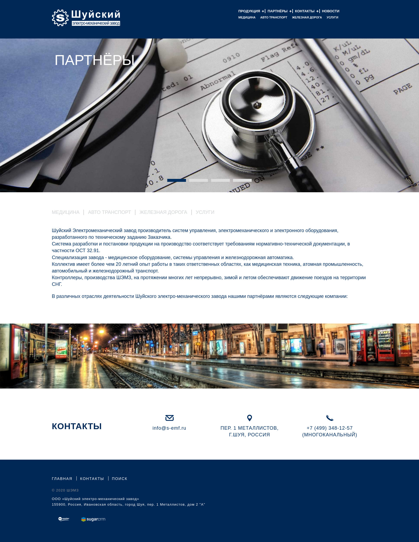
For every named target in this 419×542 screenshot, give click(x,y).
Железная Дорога (163, 212)
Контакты (305, 11)
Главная (62, 478)
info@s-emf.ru (169, 428)
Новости (330, 11)
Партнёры (277, 11)
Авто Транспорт (273, 17)
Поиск (119, 478)
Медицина (246, 17)
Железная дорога (307, 17)
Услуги (332, 17)
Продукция (249, 11)
